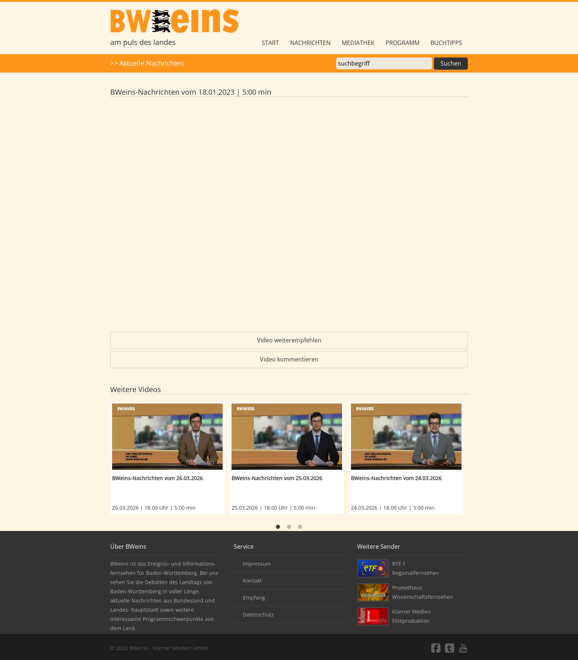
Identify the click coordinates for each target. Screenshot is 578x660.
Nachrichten (310, 43)
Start (270, 43)
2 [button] (289, 527)
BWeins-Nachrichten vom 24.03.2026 (396, 478)
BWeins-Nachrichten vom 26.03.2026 (157, 478)
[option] (170, 458)
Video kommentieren (289, 359)
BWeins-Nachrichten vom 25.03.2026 (276, 478)
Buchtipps (446, 43)
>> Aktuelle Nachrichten (147, 63)
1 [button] (278, 527)
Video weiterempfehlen (289, 340)
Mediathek (358, 43)
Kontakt (252, 580)
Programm (402, 43)
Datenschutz (258, 614)
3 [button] (300, 527)
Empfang (254, 597)
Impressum (257, 563)
